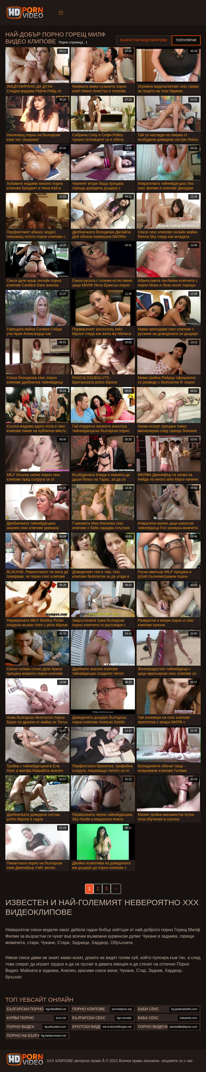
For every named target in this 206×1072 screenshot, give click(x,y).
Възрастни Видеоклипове (143, 40)
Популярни (186, 40)
